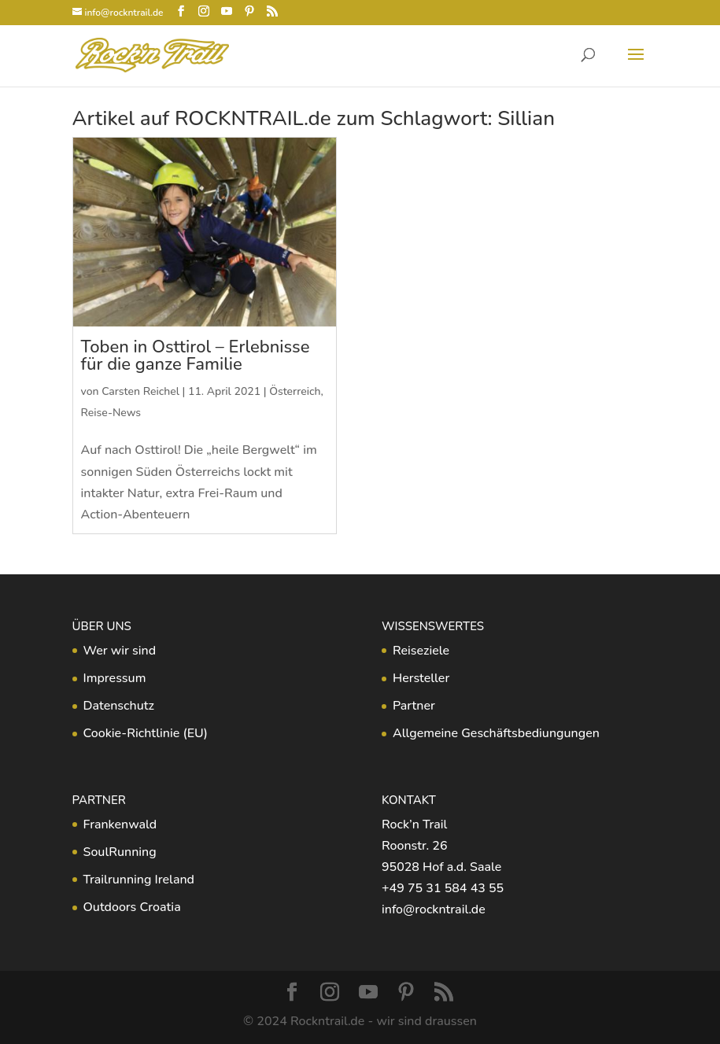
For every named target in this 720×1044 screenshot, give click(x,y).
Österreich (294, 391)
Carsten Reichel (140, 391)
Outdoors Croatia (132, 907)
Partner (414, 705)
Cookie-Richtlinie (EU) (145, 733)
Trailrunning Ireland (138, 879)
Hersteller (421, 678)
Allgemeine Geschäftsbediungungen (496, 733)
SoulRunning (120, 852)
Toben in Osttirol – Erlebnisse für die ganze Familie (195, 355)
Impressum (114, 678)
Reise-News (111, 412)
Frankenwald (120, 824)
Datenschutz (118, 705)
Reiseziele (421, 650)
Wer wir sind (120, 650)
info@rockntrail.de (434, 909)
